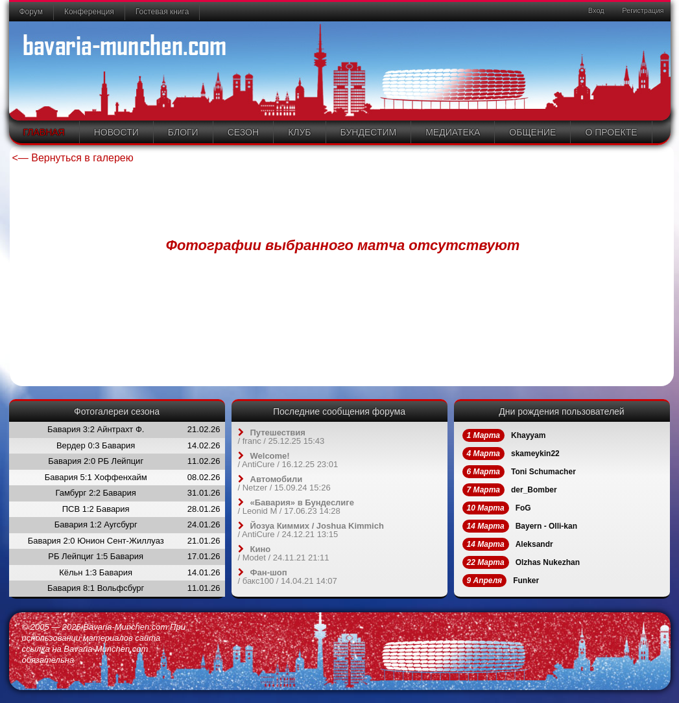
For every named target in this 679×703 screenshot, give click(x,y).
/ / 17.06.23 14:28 (296, 506)
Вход (595, 10)
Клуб (299, 132)
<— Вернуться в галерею (73, 157)
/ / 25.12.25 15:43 (281, 436)
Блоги (183, 132)
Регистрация (641, 10)
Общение (532, 132)
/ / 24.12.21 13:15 (311, 530)
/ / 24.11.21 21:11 (283, 553)
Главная (44, 132)
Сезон (243, 132)
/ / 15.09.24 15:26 (284, 483)
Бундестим (368, 132)
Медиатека (452, 132)
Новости (116, 132)
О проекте (611, 132)
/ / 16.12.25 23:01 (288, 460)
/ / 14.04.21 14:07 (287, 576)
